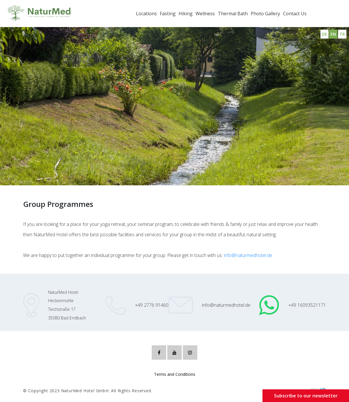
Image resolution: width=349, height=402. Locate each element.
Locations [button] (146, 13)
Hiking (186, 13)
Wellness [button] (205, 13)
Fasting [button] (168, 13)
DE (324, 34)
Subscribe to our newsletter (306, 396)
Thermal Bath (233, 13)
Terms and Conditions (174, 374)
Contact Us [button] (295, 13)
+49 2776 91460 (151, 305)
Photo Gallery (265, 13)
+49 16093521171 (307, 305)
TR (342, 34)
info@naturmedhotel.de (248, 255)
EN (333, 34)
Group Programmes (31, 168)
